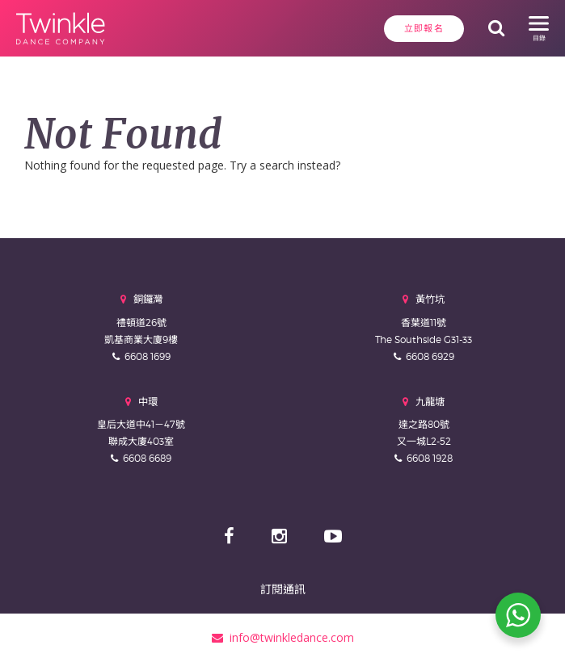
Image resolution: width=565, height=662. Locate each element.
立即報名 (424, 28)
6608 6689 (147, 458)
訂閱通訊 (283, 589)
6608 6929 (430, 356)
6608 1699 (147, 356)
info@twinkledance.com (283, 637)
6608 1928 (430, 458)
